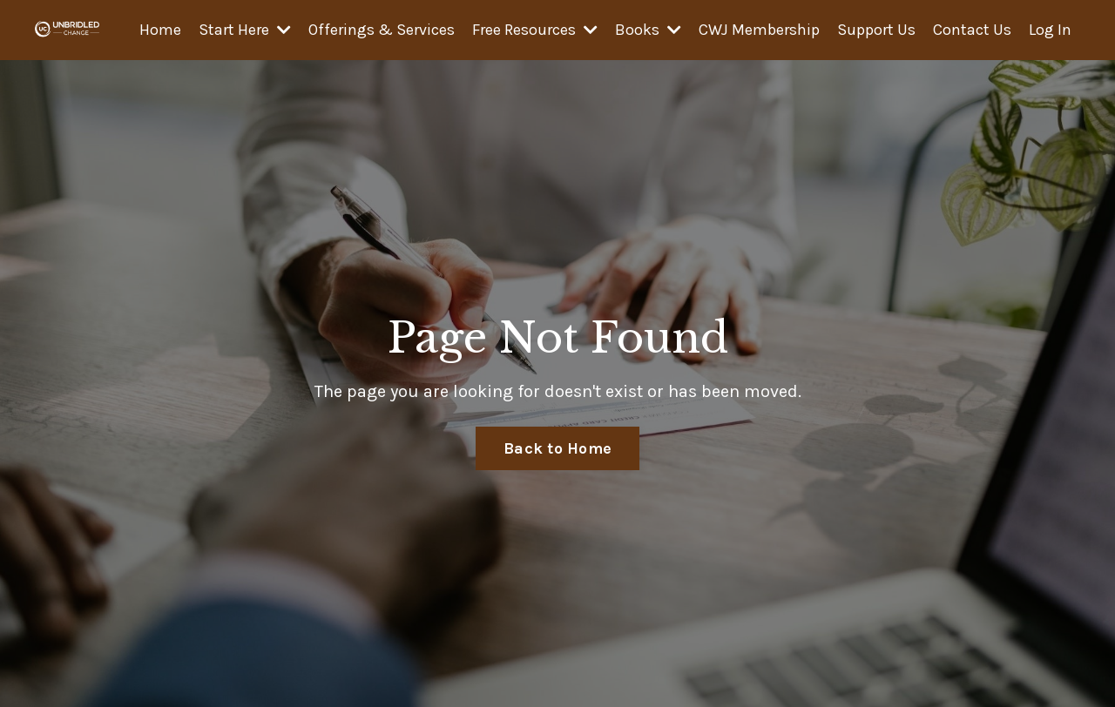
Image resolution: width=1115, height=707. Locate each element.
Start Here (245, 29)
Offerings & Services (381, 29)
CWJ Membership (759, 29)
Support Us (876, 29)
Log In (1050, 29)
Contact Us (972, 29)
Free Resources (535, 29)
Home (160, 29)
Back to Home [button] (557, 448)
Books (648, 29)
